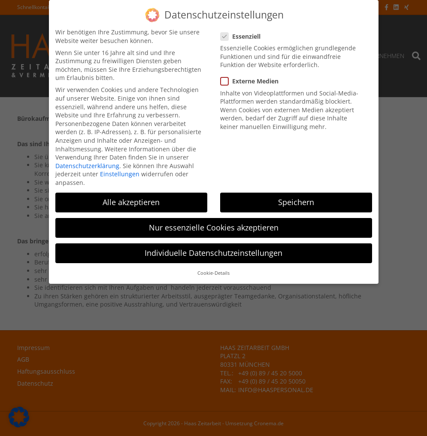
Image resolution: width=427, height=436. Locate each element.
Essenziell (243, 34)
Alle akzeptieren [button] (131, 200)
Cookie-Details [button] (213, 271)
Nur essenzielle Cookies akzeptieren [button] (214, 225)
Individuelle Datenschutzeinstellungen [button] (213, 251)
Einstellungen (119, 172)
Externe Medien (252, 79)
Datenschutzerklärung (87, 164)
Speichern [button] (296, 200)
